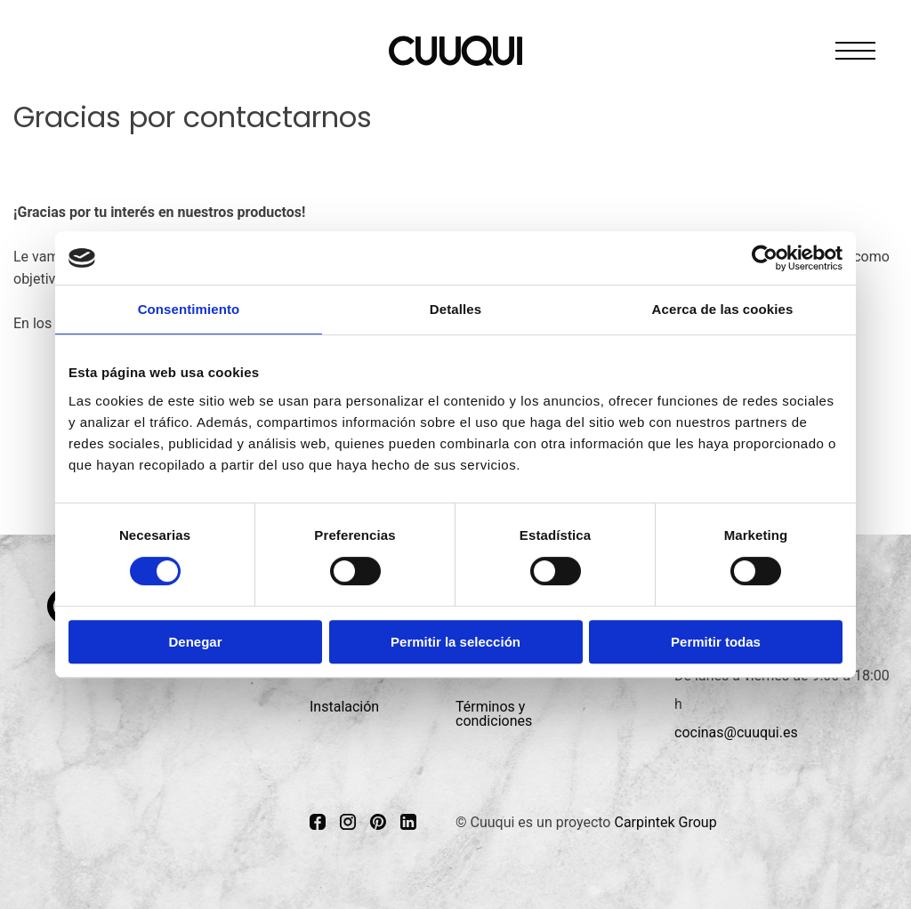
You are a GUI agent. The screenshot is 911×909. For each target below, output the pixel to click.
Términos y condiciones (494, 713)
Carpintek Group (665, 822)
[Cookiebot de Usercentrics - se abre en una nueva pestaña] (764, 258)
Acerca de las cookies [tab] (723, 309)
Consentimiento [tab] (189, 309)
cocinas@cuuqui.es (736, 732)
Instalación (344, 706)
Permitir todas (716, 641)
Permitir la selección (455, 641)
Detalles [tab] (455, 309)
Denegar (195, 641)
